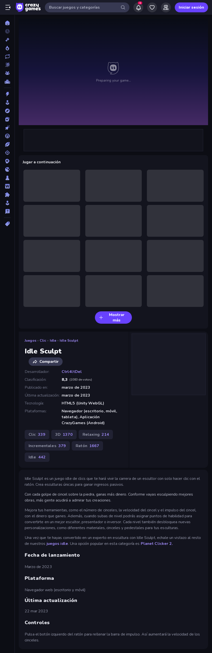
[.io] (7, 169)
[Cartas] (7, 119)
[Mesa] (7, 178)
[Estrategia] (7, 161)
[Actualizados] (7, 56)
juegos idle (57, 543)
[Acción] (7, 94)
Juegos (30, 340)
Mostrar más (111, 317)
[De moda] (7, 48)
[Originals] (7, 65)
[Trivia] (7, 211)
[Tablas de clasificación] (7, 81)
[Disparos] (7, 153)
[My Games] (152, 7)
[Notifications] (138, 7)
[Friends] (166, 7)
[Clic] (7, 127)
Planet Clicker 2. (157, 543)
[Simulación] (7, 203)
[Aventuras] (7, 111)
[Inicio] (7, 23)
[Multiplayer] (7, 73)
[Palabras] (7, 186)
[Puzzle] (7, 194)
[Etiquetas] (7, 224)
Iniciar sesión (191, 7)
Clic (43, 340)
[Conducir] (7, 136)
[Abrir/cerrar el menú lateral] (8, 7)
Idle (53, 340)
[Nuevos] (7, 39)
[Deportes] (7, 144)
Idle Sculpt (69, 340)
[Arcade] (7, 102)
